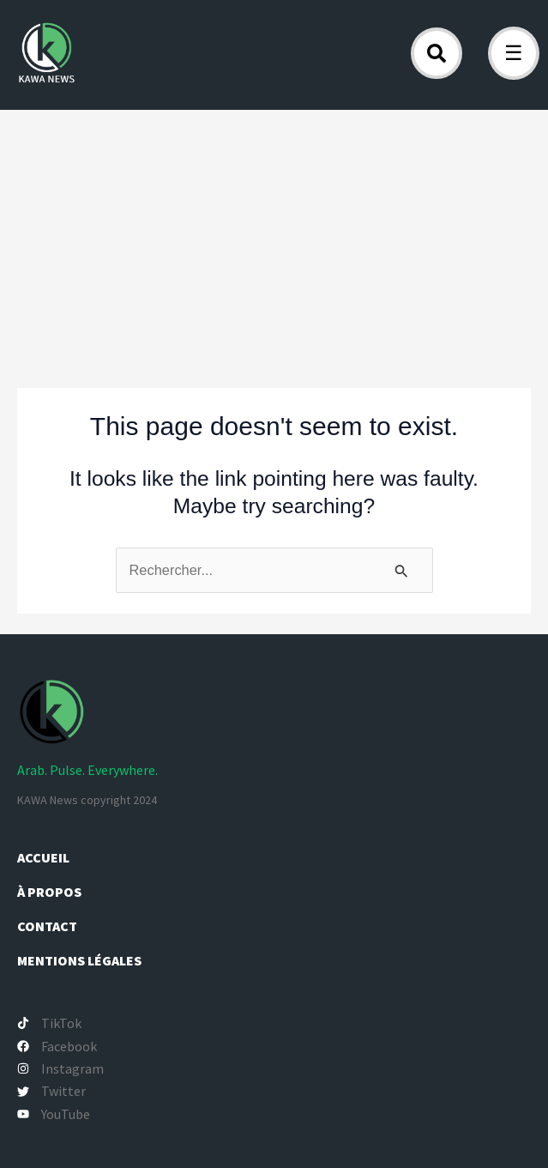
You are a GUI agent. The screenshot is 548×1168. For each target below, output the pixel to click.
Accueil (43, 857)
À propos (50, 891)
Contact (47, 926)
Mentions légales (79, 960)
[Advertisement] (274, 238)
